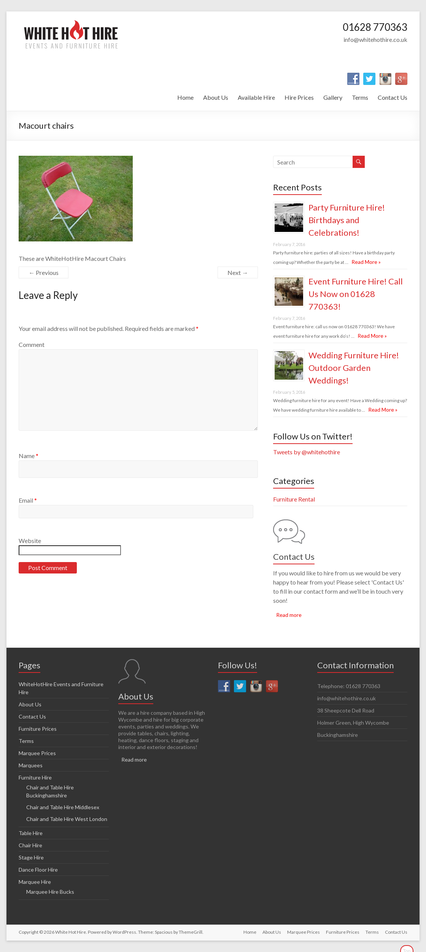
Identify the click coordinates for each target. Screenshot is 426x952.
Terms (360, 97)
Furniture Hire (35, 777)
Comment (32, 344)
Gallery (332, 97)
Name (28, 455)
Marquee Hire (35, 882)
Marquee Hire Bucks (50, 891)
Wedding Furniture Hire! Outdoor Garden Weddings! (353, 367)
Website (30, 540)
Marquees (31, 765)
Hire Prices (299, 97)
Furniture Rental (294, 499)
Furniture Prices (38, 728)
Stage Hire (31, 857)
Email (28, 500)
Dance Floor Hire (38, 869)
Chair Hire (30, 845)
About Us (215, 97)
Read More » (366, 262)
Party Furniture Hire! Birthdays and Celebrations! (346, 220)
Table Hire (31, 833)
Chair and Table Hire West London (66, 819)
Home (185, 97)
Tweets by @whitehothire (306, 451)
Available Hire (256, 97)
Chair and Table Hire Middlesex (62, 807)
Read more (289, 615)
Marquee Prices (37, 753)
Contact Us (392, 97)
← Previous (44, 272)
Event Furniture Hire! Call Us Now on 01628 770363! (355, 293)
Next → (237, 272)
